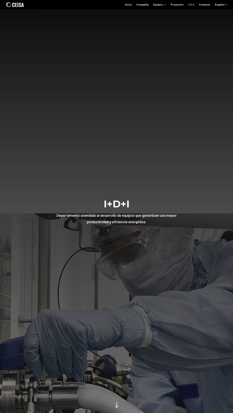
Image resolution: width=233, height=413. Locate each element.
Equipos (158, 5)
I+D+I (191, 5)
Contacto (204, 5)
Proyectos (177, 5)
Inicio (128, 5)
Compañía (142, 5)
